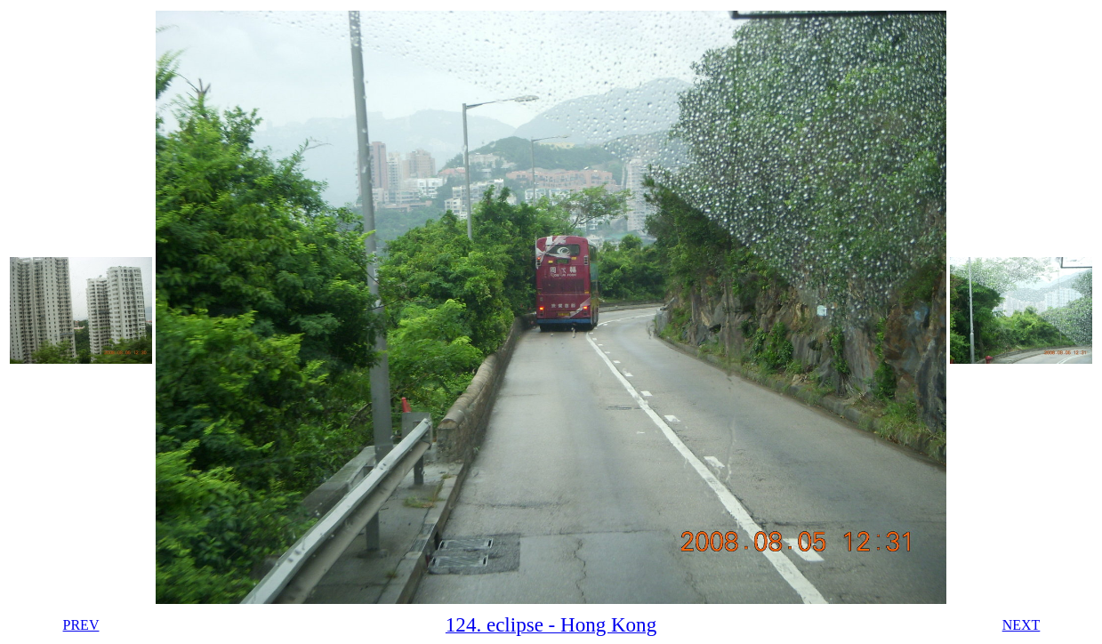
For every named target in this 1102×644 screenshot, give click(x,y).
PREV (81, 624)
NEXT (1021, 624)
